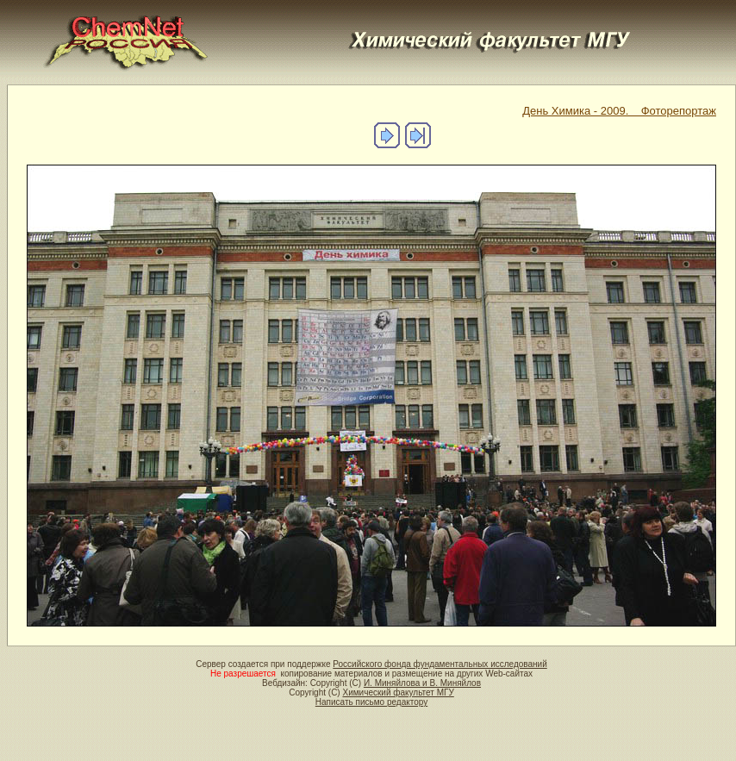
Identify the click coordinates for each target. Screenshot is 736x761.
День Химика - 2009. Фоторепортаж (619, 110)
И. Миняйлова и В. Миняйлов (422, 683)
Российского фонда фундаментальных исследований (439, 664)
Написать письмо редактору (371, 702)
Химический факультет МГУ (397, 692)
